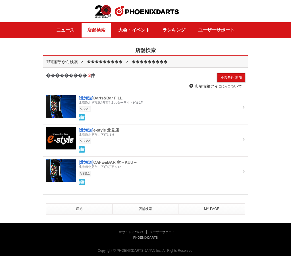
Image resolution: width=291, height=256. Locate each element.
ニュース (65, 30)
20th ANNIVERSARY (102, 11)
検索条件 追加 (231, 78)
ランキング (174, 30)
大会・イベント (134, 30)
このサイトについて (130, 232)
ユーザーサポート (216, 30)
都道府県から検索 (62, 61)
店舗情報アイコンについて (215, 86)
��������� (105, 61)
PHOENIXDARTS (147, 11)
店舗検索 (96, 30)
